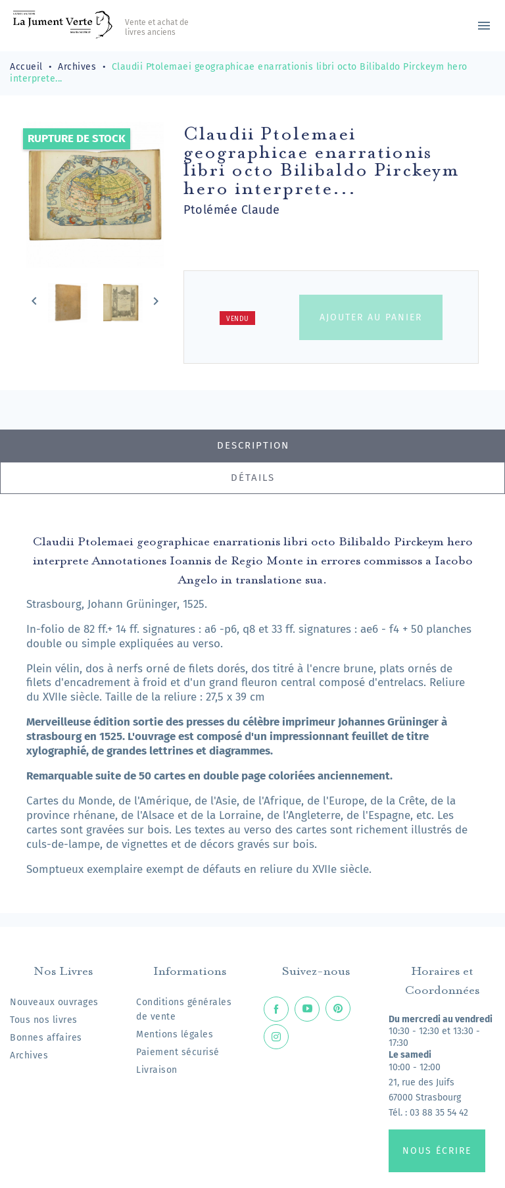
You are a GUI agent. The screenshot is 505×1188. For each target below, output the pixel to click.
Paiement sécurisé (178, 1052)
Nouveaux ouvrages (54, 1002)
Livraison (157, 1070)
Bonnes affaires (46, 1037)
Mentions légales (174, 1034)
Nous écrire (436, 1150)
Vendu (237, 319)
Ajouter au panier (371, 317)
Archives (29, 1055)
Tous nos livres (44, 1020)
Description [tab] (253, 445)
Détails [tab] (253, 477)
